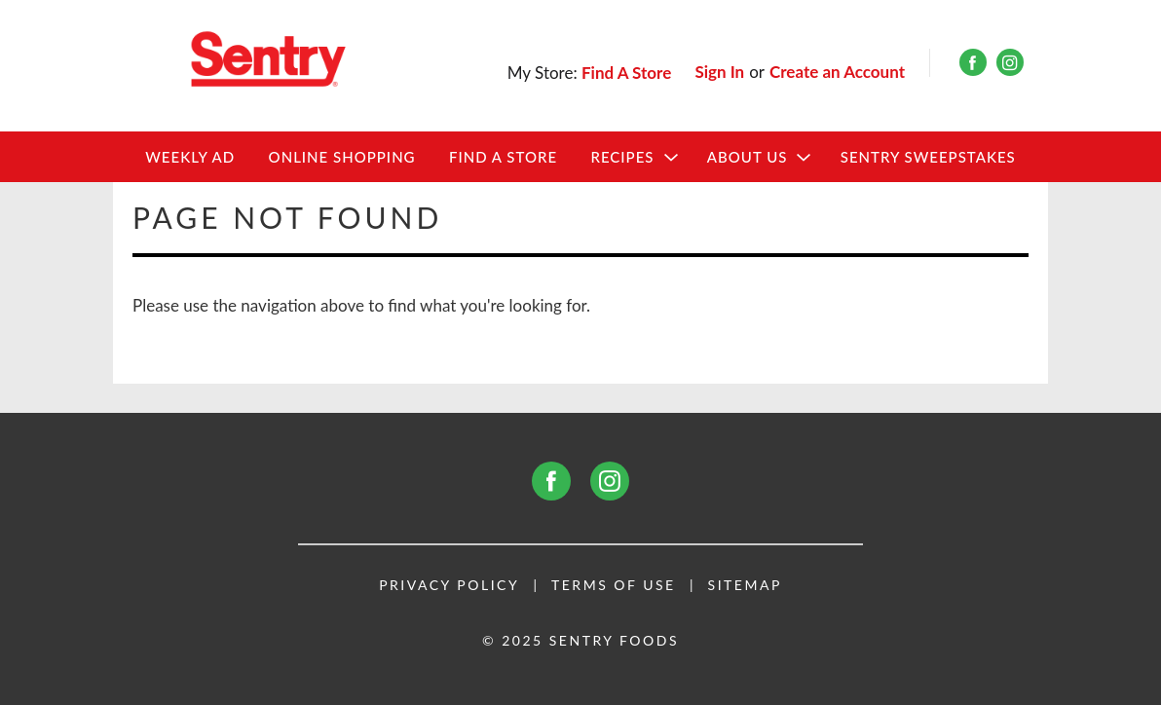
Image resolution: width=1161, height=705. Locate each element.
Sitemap (745, 585)
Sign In (719, 71)
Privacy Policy (449, 585)
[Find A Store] (628, 72)
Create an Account (837, 71)
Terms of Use (613, 585)
